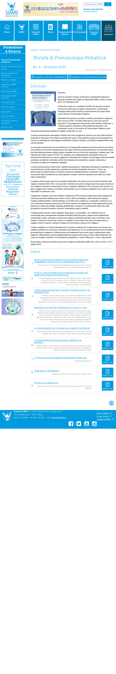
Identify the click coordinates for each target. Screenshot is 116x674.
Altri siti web (6, 127)
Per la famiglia (79, 28)
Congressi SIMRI (94, 29)
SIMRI (21, 28)
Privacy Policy (104, 416)
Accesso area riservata (93, 9)
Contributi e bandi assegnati (9, 121)
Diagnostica (7, 184)
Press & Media (104, 413)
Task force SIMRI (8, 80)
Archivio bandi (7, 116)
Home (7, 28)
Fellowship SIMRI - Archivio (9, 97)
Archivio (34, 49)
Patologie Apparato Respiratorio (13, 179)
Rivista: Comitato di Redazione (9, 74)
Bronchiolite (13, 174)
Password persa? (90, 11)
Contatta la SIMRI (105, 419)
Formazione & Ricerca (65, 29)
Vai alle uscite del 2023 (50, 49)
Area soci (108, 29)
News (50, 28)
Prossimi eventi (8, 102)
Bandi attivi (6, 111)
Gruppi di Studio (36, 29)
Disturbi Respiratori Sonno (12, 191)
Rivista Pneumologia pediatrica (11, 61)
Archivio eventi (8, 107)
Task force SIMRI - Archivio (9, 85)
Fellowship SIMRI (9, 91)
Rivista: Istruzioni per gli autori (11, 67)
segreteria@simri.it (58, 418)
